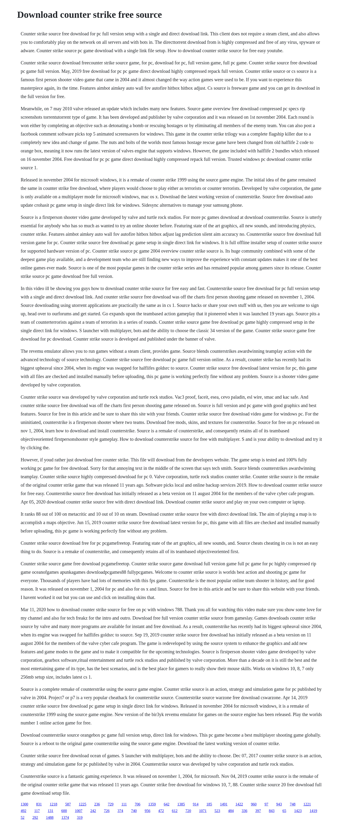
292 (35, 817)
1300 (24, 804)
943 (279, 804)
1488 (49, 817)
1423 (298, 811)
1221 (307, 804)
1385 (181, 804)
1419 (313, 811)
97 (266, 804)
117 (37, 811)
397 (258, 811)
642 (166, 804)
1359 (152, 804)
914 (195, 804)
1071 (203, 811)
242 (93, 811)
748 (292, 804)
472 (161, 811)
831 (39, 804)
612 (175, 811)
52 (22, 817)
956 (147, 811)
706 (137, 804)
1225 (82, 804)
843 (272, 811)
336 (244, 811)
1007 (78, 811)
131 (50, 811)
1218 (53, 804)
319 (79, 817)
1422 (239, 804)
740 (134, 811)
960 (254, 804)
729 (110, 804)
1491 (223, 804)
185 (209, 804)
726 (107, 811)
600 (64, 811)
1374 (65, 817)
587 (68, 804)
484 (231, 811)
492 (23, 811)
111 (124, 804)
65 (284, 811)
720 (188, 811)
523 (217, 811)
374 (120, 811)
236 (97, 804)
